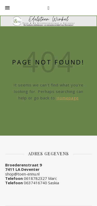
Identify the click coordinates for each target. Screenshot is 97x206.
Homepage (67, 97)
